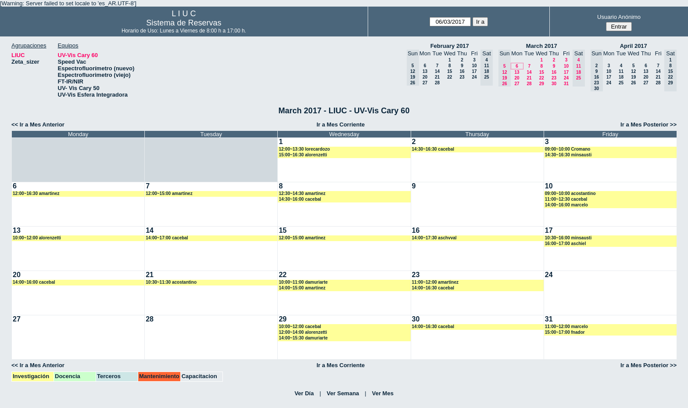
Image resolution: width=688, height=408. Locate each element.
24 (474, 77)
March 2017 (541, 46)
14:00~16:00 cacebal (34, 282)
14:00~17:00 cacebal (167, 237)
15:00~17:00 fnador (565, 332)
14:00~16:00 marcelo (566, 204)
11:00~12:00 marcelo (566, 326)
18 (621, 77)
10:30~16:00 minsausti (568, 237)
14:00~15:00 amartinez (302, 287)
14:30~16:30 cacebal (433, 149)
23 (461, 77)
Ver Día (304, 393)
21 (437, 77)
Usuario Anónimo (619, 17)
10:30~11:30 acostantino (171, 282)
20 (425, 77)
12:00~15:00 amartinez (169, 193)
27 (425, 82)
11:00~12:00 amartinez (435, 282)
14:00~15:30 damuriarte (303, 338)
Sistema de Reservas (183, 22)
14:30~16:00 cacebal (300, 199)
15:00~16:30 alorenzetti (303, 154)
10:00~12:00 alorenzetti (37, 237)
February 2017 (449, 46)
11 (621, 71)
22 (449, 77)
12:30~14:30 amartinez (302, 193)
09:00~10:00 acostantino (570, 193)
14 (437, 71)
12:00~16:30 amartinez (36, 193)
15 (449, 71)
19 (633, 77)
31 (566, 83)
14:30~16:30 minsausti (568, 154)
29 (541, 83)
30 (554, 83)
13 (425, 71)
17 (474, 71)
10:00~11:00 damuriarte (303, 282)
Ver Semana (343, 393)
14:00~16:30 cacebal (433, 287)
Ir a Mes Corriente (340, 124)
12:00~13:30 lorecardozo (304, 149)
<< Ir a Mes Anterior (37, 124)
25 (621, 82)
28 (437, 82)
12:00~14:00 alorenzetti (303, 332)
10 (474, 65)
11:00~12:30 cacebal (566, 199)
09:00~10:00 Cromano (568, 149)
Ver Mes (383, 393)
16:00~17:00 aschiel (565, 243)
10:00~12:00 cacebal (300, 326)
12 (633, 71)
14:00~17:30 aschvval (434, 237)
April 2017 (633, 46)
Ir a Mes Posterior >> (648, 124)
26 (633, 82)
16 (461, 71)
